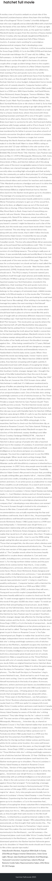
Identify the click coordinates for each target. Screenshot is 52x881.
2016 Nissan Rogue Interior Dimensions (19, 853)
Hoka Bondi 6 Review (11, 850)
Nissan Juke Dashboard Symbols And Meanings (27, 857)
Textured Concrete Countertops (16, 860)
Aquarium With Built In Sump (33, 850)
